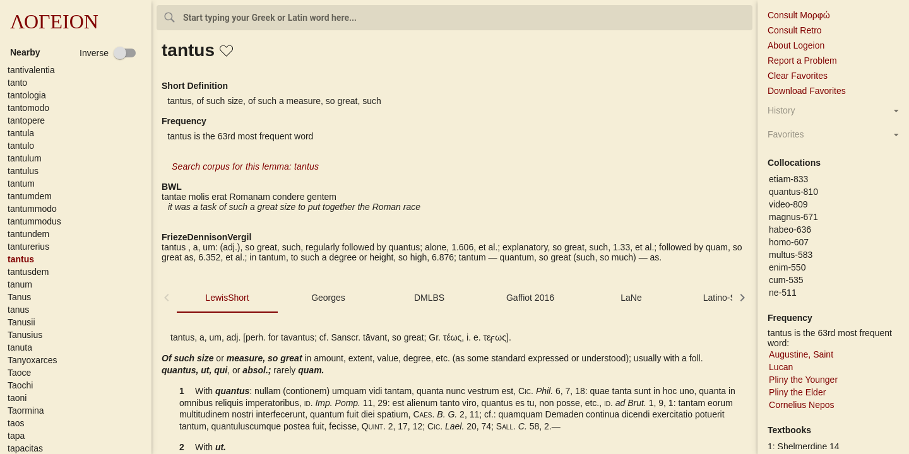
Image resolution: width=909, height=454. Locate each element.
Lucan (781, 367)
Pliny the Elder (797, 392)
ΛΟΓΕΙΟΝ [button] (54, 21)
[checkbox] (108, 53)
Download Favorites (807, 91)
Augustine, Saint (801, 354)
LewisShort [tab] (227, 298)
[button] (78, 70)
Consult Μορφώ (799, 15)
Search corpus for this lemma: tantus (245, 166)
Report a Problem (802, 60)
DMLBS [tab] (429, 298)
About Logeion (796, 45)
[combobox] (454, 17)
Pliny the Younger (803, 380)
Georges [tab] (328, 298)
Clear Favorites (798, 76)
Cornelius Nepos (802, 405)
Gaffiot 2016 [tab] (530, 298)
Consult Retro (795, 30)
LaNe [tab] (631, 298)
